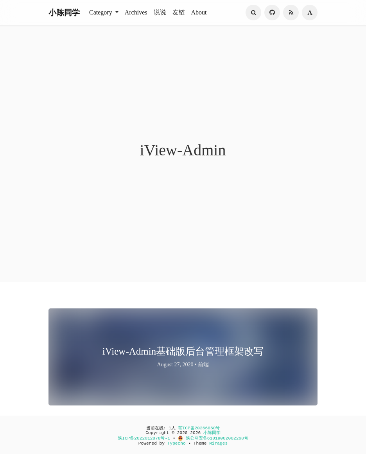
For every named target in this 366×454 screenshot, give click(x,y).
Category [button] (101, 12)
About (199, 12)
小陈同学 (64, 12)
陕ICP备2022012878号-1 (144, 438)
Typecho (176, 443)
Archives (136, 12)
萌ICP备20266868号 (199, 428)
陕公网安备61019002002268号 (213, 438)
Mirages (218, 443)
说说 (160, 12)
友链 (178, 12)
